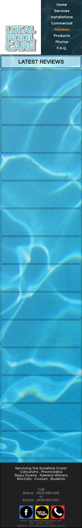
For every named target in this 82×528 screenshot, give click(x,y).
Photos (61, 42)
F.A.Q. (62, 48)
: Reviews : (62, 29)
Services (61, 11)
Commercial (61, 23)
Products (62, 36)
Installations (62, 17)
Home (61, 5)
